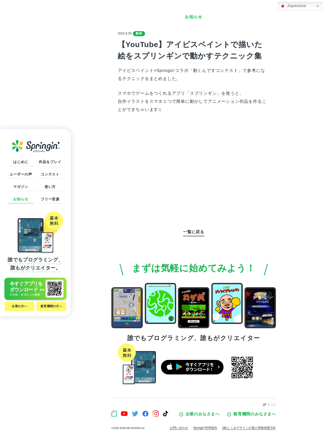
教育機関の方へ (51, 306)
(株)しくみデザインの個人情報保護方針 (249, 428)
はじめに (20, 162)
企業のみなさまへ (199, 414)
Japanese (293, 6)
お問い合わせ (179, 428)
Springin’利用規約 (205, 428)
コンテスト (50, 174)
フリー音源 (50, 199)
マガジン (20, 187)
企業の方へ (19, 306)
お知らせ (20, 199)
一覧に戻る (193, 232)
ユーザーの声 (20, 174)
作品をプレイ (50, 162)
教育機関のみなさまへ (251, 414)
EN (273, 405)
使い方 (50, 187)
